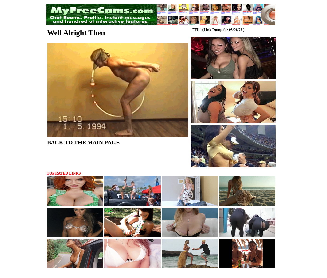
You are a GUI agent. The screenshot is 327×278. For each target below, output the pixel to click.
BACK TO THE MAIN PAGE (83, 142)
